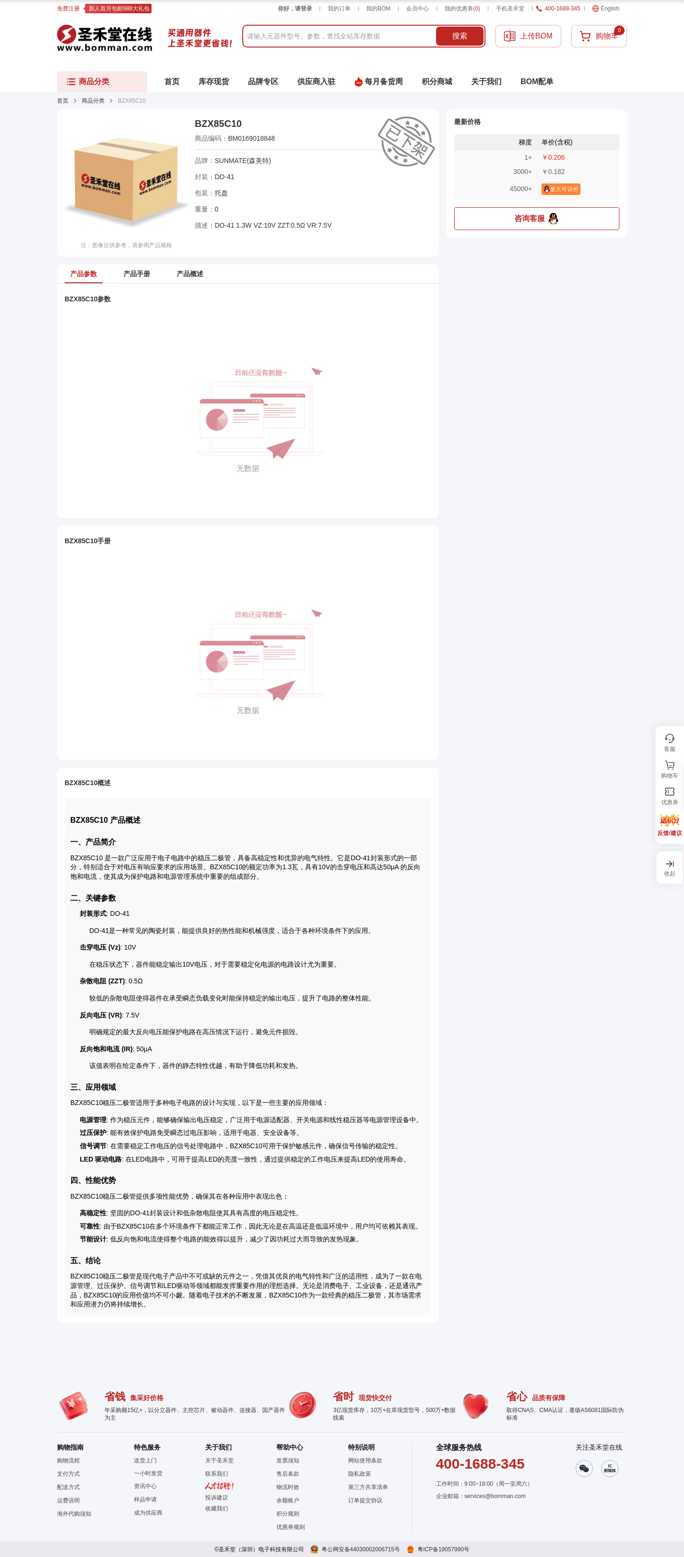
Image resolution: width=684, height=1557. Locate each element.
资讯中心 (145, 1486)
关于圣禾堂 (219, 1460)
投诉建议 (216, 1497)
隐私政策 (359, 1473)
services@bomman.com (495, 1496)
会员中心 (417, 8)
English (605, 8)
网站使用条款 (365, 1460)
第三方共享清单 (368, 1487)
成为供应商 (148, 1512)
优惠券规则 (290, 1527)
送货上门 (145, 1460)
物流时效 (287, 1487)
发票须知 (287, 1460)
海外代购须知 (74, 1513)
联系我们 (216, 1473)
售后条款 (287, 1473)
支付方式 (68, 1473)
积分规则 (287, 1513)
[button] (219, 1508)
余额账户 (287, 1500)
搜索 (459, 36)
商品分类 (93, 101)
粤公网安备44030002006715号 (361, 1549)
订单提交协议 (365, 1500)
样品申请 (145, 1499)
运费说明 (68, 1500)
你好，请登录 (295, 8)
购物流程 (68, 1460)
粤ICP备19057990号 (443, 1549)
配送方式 (68, 1487)
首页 (62, 101)
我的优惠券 (462, 8)
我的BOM (378, 8)
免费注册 (68, 8)
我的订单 (339, 8)
